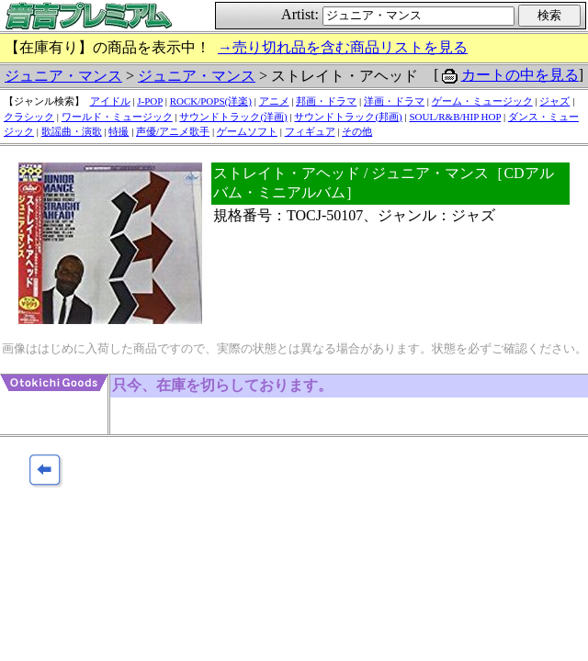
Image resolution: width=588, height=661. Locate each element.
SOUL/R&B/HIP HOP (455, 116)
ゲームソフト (247, 131)
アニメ (274, 100)
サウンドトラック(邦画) (347, 116)
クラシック (29, 116)
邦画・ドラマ (326, 100)
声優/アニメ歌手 (172, 131)
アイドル (110, 100)
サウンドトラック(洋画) (233, 116)
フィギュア (310, 131)
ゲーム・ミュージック (482, 100)
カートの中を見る (520, 75)
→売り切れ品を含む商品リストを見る (343, 47)
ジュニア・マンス (63, 76)
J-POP (150, 100)
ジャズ (554, 100)
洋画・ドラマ (394, 100)
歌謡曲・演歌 (71, 131)
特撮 (118, 131)
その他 (357, 131)
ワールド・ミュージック (117, 116)
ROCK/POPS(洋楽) (211, 100)
